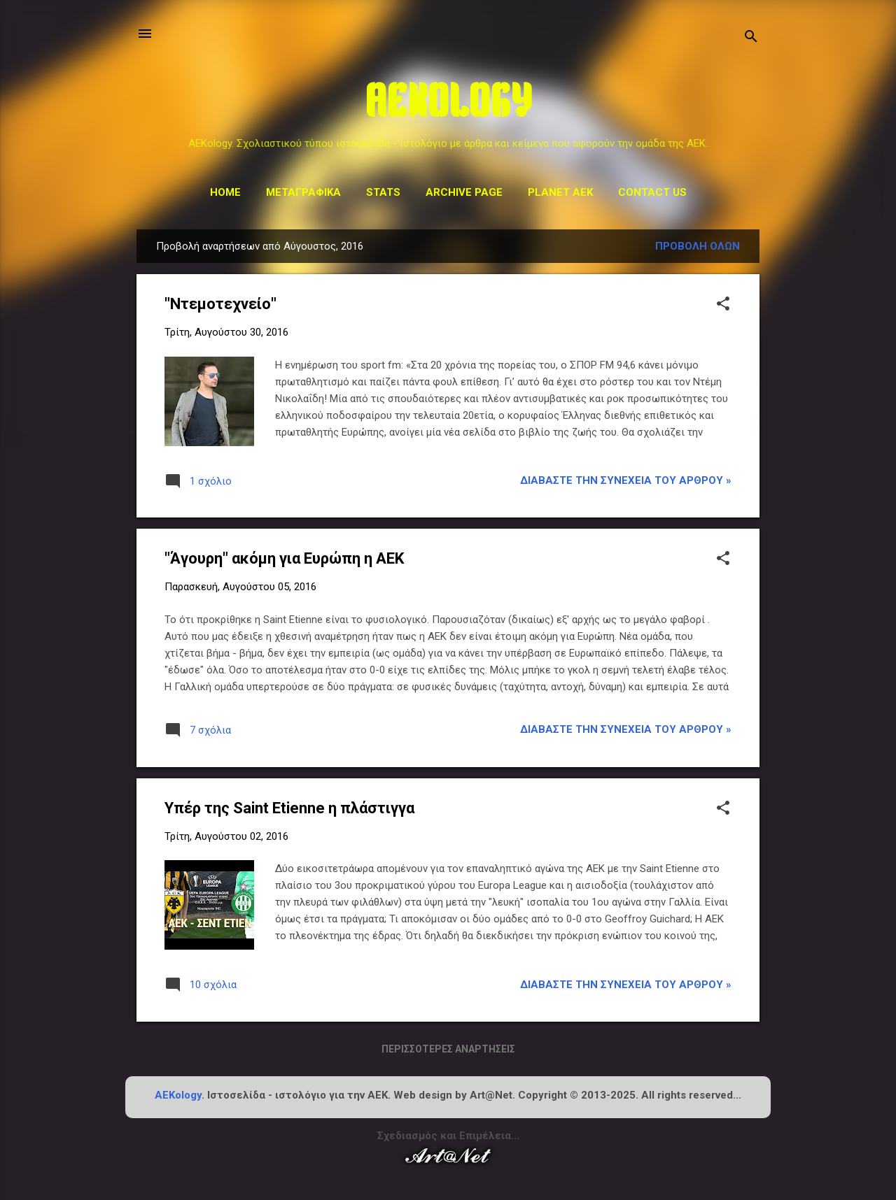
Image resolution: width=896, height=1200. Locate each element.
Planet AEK (560, 192)
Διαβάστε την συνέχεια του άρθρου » (626, 480)
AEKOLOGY (448, 105)
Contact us (652, 192)
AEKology (178, 1095)
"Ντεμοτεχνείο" (220, 304)
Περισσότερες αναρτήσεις (448, 1049)
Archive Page (464, 192)
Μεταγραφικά (303, 192)
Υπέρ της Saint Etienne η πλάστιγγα (289, 808)
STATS (383, 192)
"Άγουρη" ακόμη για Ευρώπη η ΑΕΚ (284, 558)
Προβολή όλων (697, 246)
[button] (723, 305)
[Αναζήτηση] (751, 38)
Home (225, 192)
